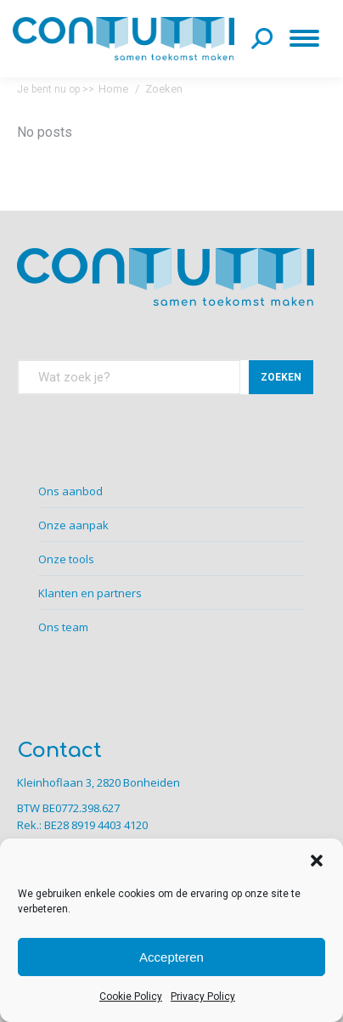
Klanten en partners (90, 593)
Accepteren (171, 957)
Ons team (63, 627)
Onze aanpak (73, 525)
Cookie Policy (130, 996)
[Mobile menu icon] (308, 38)
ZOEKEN (281, 377)
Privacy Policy (203, 996)
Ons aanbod (70, 491)
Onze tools (66, 559)
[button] (316, 860)
